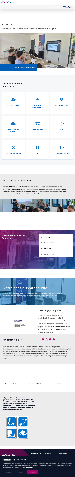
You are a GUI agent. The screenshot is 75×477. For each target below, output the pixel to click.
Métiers (27, 7)
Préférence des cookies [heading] (14, 460)
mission (9, 187)
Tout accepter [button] (32, 472)
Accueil (3, 7)
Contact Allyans (42, 7)
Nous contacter (63, 453)
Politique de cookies (27, 467)
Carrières (48, 453)
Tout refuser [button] (20, 472)
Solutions (19, 7)
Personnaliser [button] (8, 472)
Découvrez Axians (36, 453)
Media (33, 7)
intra (11, 349)
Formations (11, 7)
